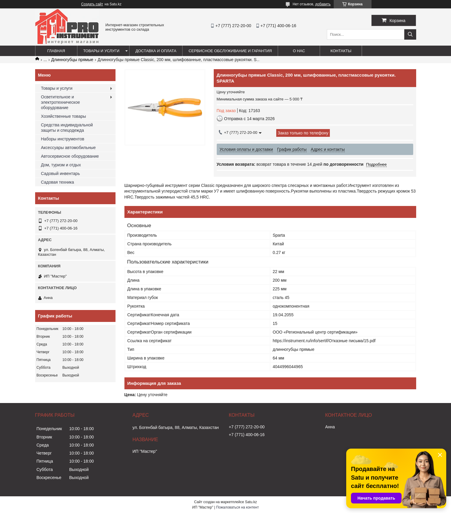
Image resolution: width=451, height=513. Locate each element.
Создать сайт (92, 4)
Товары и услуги (101, 51)
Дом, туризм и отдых (61, 164)
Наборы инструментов (63, 139)
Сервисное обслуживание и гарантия (230, 51)
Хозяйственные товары (63, 116)
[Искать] (410, 34)
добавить (323, 4)
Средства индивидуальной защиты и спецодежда (67, 128)
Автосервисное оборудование (70, 156)
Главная (56, 51)
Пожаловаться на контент (237, 507)
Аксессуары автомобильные (68, 147)
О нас (299, 51)
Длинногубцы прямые (72, 59)
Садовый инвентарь (60, 173)
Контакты (340, 51)
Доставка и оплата (155, 51)
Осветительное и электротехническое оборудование (60, 102)
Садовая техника (57, 182)
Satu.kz (251, 502)
